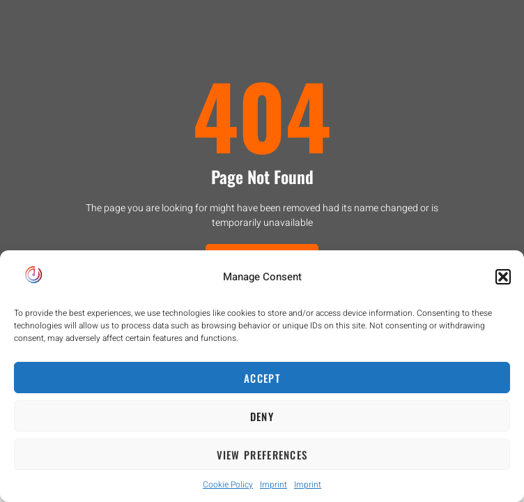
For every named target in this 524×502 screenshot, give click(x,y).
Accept (262, 378)
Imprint (273, 484)
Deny (262, 416)
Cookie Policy (228, 484)
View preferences (262, 454)
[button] (503, 277)
